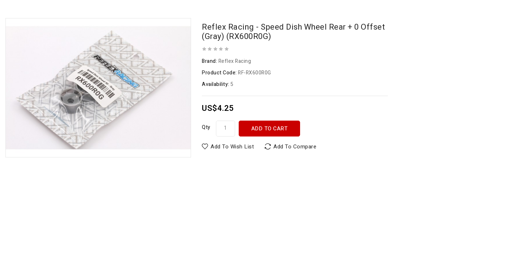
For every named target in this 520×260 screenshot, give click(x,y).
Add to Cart (269, 129)
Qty (206, 127)
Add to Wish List (232, 147)
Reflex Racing (234, 61)
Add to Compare (294, 147)
